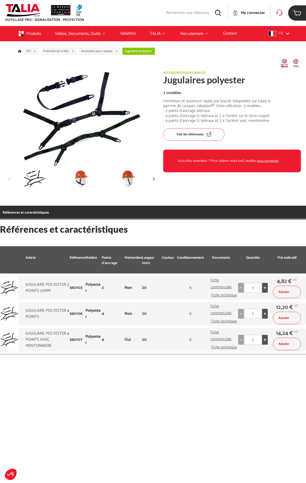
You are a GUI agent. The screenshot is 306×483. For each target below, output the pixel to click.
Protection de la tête (58, 51)
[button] (11, 474)
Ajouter (287, 292)
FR (278, 33)
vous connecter (268, 161)
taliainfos (128, 33)
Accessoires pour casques (99, 51)
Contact (230, 33)
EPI (31, 51)
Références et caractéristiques (26, 213)
